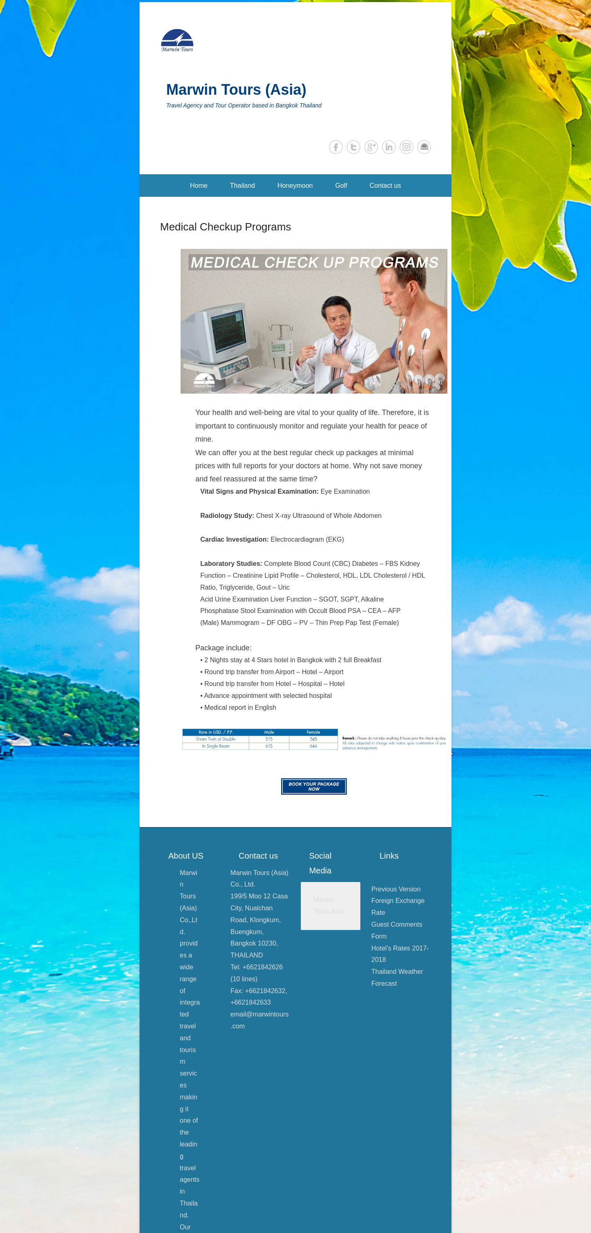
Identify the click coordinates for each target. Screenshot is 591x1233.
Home (199, 185)
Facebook (336, 147)
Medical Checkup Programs (225, 227)
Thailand (242, 185)
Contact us (385, 185)
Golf (341, 185)
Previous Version (396, 889)
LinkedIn (389, 147)
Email (424, 147)
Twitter (353, 147)
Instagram (406, 147)
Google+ (371, 147)
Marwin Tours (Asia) (236, 89)
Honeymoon (295, 185)
